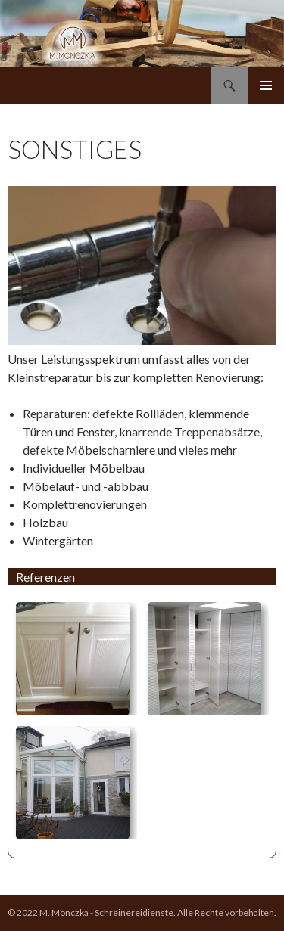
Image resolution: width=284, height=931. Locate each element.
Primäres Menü (266, 85)
